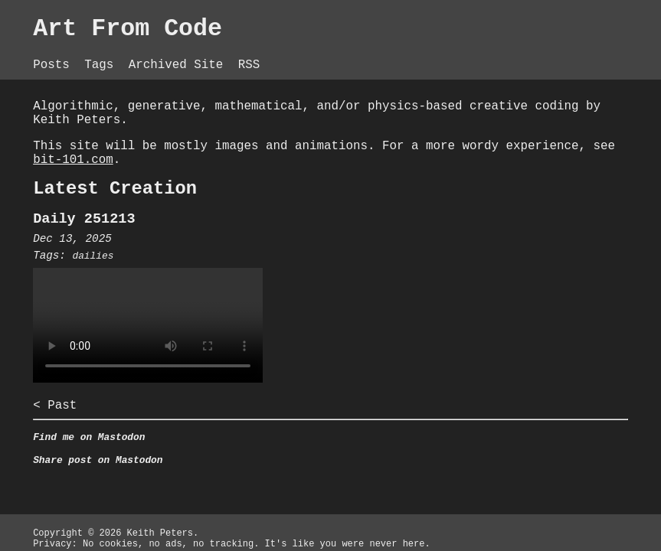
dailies (91, 262)
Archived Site (185, 53)
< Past (49, 415)
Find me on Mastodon (87, 451)
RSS (261, 53)
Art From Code (130, 30)
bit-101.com (197, 157)
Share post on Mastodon (97, 477)
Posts (49, 53)
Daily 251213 (81, 223)
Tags (100, 53)
